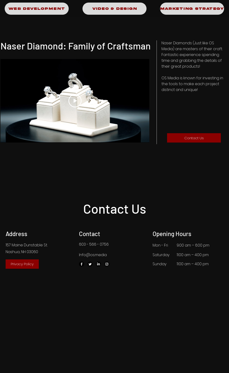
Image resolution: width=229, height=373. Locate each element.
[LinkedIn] (98, 264)
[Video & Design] (114, 9)
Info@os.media (93, 255)
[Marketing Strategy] (192, 9)
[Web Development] (37, 9)
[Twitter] (90, 264)
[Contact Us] (194, 138)
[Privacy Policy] (22, 264)
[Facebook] (81, 264)
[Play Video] (75, 100)
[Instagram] (106, 264)
